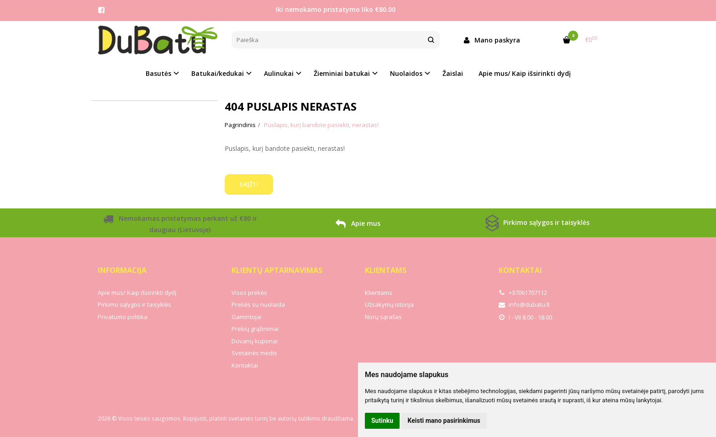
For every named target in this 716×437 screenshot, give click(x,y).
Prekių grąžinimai (255, 329)
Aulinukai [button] (279, 73)
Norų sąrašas (383, 317)
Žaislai (452, 73)
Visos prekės (249, 292)
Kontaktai (245, 365)
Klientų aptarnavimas (277, 270)
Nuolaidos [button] (406, 73)
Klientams (385, 270)
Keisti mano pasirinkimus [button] (444, 420)
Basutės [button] (158, 73)
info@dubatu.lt (524, 304)
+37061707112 (523, 292)
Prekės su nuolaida (258, 304)
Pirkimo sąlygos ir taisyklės (536, 223)
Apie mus (358, 225)
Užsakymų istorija (389, 304)
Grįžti (248, 184)
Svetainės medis (254, 353)
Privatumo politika (122, 317)
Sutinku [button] (382, 420)
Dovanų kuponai (255, 341)
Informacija (122, 270)
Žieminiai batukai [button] (342, 73)
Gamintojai (247, 317)
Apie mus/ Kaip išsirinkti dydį (525, 73)
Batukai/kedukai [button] (217, 73)
